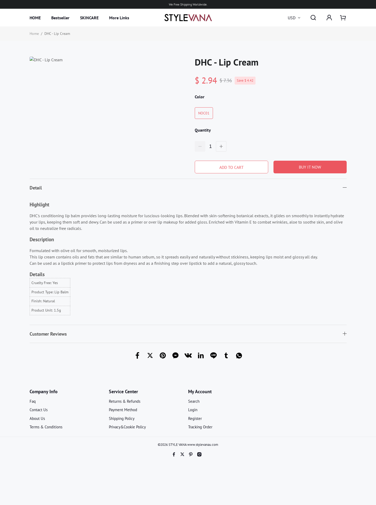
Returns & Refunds (124, 401)
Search (193, 401)
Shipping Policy (121, 418)
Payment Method (123, 409)
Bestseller (60, 17)
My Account (200, 391)
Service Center (123, 391)
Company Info (44, 391)
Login (192, 409)
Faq (33, 401)
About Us (37, 418)
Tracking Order (200, 426)
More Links (119, 17)
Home (34, 33)
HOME (35, 17)
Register (195, 418)
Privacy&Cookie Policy (127, 426)
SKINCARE (89, 17)
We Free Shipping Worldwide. (188, 4)
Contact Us (39, 409)
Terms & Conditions (46, 426)
